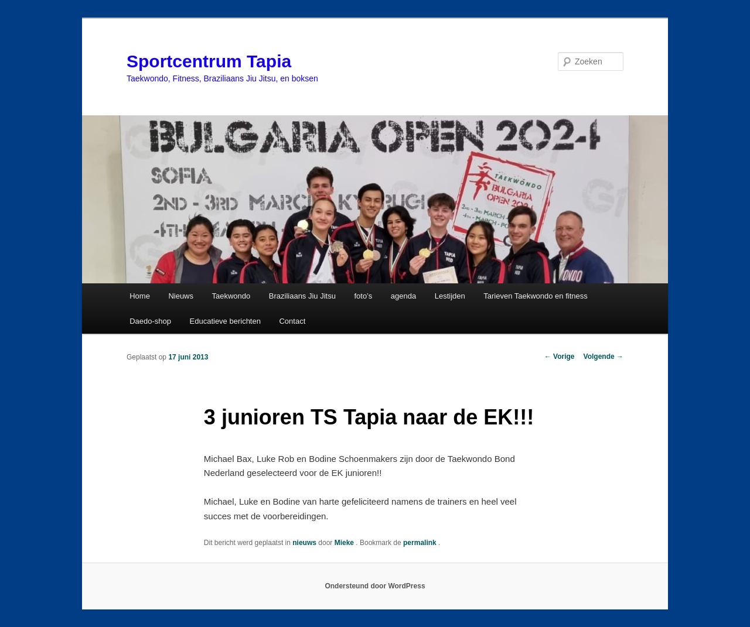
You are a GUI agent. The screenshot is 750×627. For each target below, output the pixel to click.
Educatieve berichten (225, 321)
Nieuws (180, 296)
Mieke (345, 543)
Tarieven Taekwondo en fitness (535, 296)
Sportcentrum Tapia (209, 61)
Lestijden (450, 296)
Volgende (603, 356)
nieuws (304, 543)
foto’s (363, 296)
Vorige (559, 356)
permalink (420, 543)
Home (139, 296)
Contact (292, 321)
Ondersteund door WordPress (375, 586)
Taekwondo (231, 296)
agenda (403, 296)
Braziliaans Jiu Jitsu (302, 296)
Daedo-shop (150, 321)
